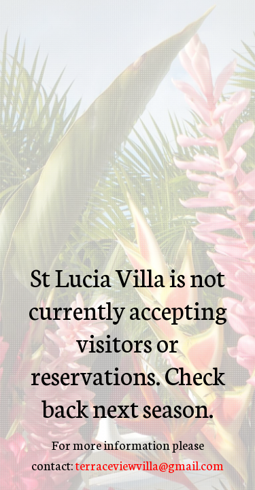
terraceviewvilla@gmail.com (149, 465)
